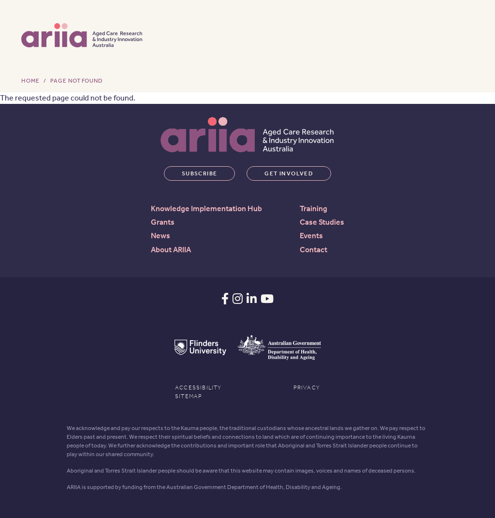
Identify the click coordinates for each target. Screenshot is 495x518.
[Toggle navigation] (462, 34)
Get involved (288, 173)
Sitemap (188, 396)
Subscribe (200, 173)
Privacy (306, 387)
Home (30, 80)
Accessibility (198, 387)
